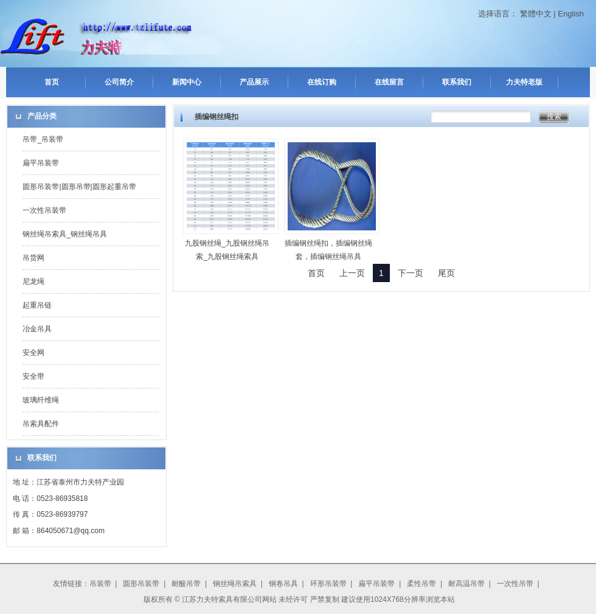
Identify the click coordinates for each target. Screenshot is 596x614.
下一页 (410, 273)
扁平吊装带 (41, 163)
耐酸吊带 (186, 583)
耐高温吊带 (466, 583)
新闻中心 (186, 82)
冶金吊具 (37, 329)
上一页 (352, 273)
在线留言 (389, 82)
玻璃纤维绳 (41, 400)
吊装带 (100, 583)
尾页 (446, 273)
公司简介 (119, 82)
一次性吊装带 (44, 210)
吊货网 (33, 258)
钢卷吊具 (283, 583)
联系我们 (456, 82)
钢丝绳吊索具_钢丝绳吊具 (65, 234)
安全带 (33, 376)
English (571, 13)
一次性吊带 (515, 583)
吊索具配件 (41, 423)
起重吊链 (37, 305)
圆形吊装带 (141, 583)
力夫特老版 (524, 82)
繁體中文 (536, 13)
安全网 (33, 352)
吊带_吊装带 (43, 139)
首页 (51, 82)
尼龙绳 (33, 281)
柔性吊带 (421, 583)
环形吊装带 (328, 583)
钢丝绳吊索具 (235, 583)
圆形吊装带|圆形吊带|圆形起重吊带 (79, 186)
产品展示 (254, 82)
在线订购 (321, 82)
